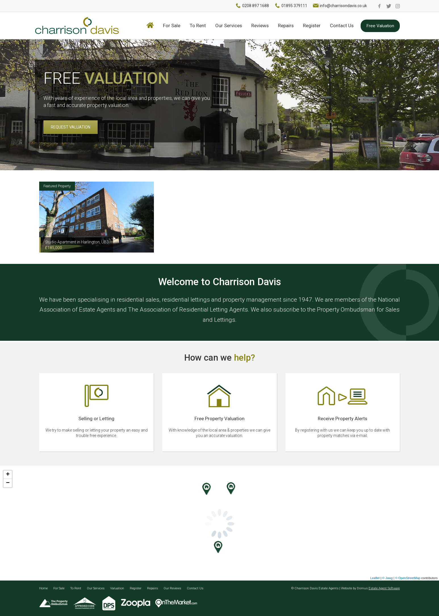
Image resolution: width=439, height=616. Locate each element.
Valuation (117, 588)
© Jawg (387, 578)
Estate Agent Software (384, 588)
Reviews (260, 25)
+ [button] (8, 474)
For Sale (171, 25)
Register (312, 25)
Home (43, 588)
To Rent (198, 25)
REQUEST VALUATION (70, 127)
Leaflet (375, 578)
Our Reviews (172, 588)
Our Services (228, 25)
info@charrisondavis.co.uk (343, 5)
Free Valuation (380, 25)
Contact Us (342, 25)
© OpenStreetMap (408, 578)
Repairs (286, 25)
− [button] (8, 483)
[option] (96, 217)
